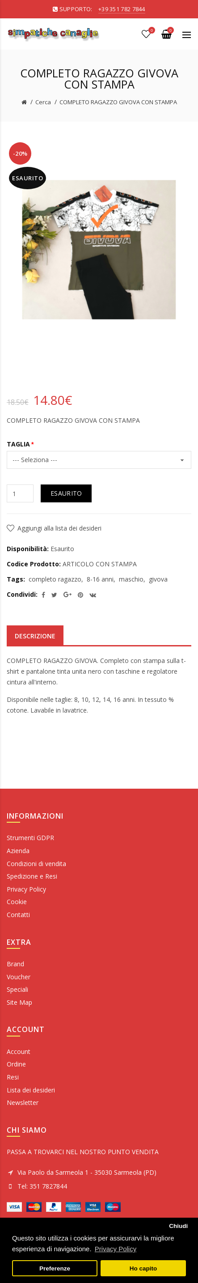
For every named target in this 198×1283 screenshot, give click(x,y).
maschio (131, 579)
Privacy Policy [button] (115, 1249)
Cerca (43, 102)
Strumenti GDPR (30, 837)
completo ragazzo (55, 579)
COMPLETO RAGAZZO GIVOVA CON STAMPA (118, 102)
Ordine (16, 1064)
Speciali (17, 989)
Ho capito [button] (143, 1268)
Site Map (19, 1002)
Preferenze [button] (54, 1268)
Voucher (18, 977)
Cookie (17, 901)
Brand (15, 964)
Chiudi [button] (178, 1226)
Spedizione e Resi (32, 876)
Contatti (18, 914)
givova (158, 579)
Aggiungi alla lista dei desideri (59, 528)
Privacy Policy (26, 889)
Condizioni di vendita (36, 863)
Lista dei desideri (31, 1090)
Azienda (18, 850)
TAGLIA (18, 444)
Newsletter (22, 1102)
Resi (13, 1077)
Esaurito (66, 493)
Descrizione (35, 636)
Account (18, 1051)
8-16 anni (100, 579)
